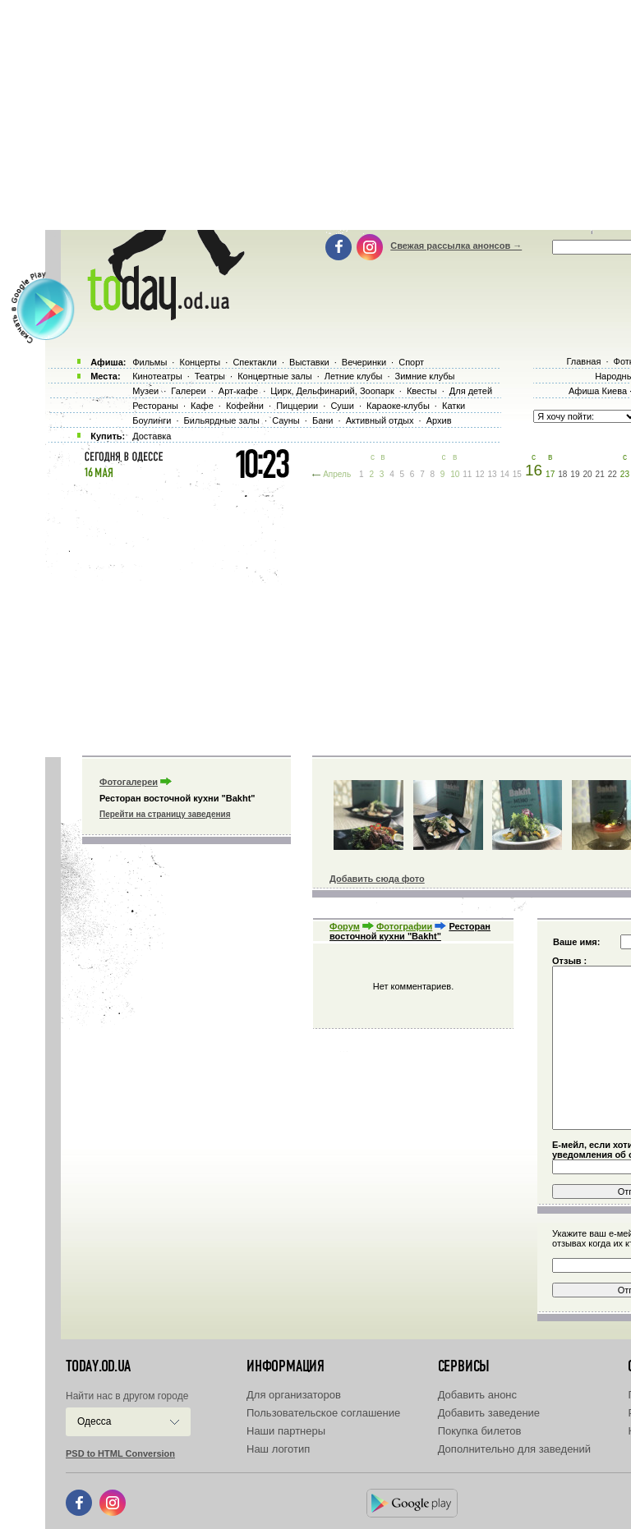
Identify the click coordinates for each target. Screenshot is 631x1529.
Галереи (188, 391)
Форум (344, 926)
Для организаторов (293, 1395)
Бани (323, 420)
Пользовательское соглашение (323, 1413)
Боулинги (151, 420)
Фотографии (404, 926)
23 (624, 474)
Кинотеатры (157, 376)
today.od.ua (98, 1366)
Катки (453, 406)
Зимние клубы (425, 376)
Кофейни (245, 406)
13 (492, 474)
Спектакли (255, 362)
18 (562, 474)
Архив (439, 420)
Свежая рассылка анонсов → (456, 245)
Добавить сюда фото (377, 879)
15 (517, 474)
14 (504, 474)
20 (587, 474)
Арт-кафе (238, 391)
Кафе (202, 406)
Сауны (286, 420)
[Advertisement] (338, 616)
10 (454, 474)
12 (479, 474)
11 (467, 474)
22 (612, 474)
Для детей (470, 391)
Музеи (145, 391)
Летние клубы (354, 376)
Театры (210, 376)
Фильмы (149, 362)
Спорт (411, 362)
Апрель (337, 474)
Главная (583, 361)
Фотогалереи (128, 782)
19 (574, 474)
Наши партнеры (285, 1431)
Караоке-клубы (398, 406)
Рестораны (155, 406)
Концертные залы (274, 376)
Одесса (94, 1421)
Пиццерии (297, 406)
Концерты (199, 362)
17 (550, 474)
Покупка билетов (480, 1431)
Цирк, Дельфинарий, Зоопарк (332, 391)
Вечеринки (364, 362)
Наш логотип (278, 1449)
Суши (341, 406)
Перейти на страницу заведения (164, 814)
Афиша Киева (598, 391)
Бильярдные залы (222, 420)
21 (600, 474)
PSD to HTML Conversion (120, 1453)
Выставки (309, 362)
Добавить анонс (477, 1395)
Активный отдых (380, 420)
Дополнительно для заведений (514, 1449)
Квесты (422, 391)
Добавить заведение (489, 1413)
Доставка (151, 436)
